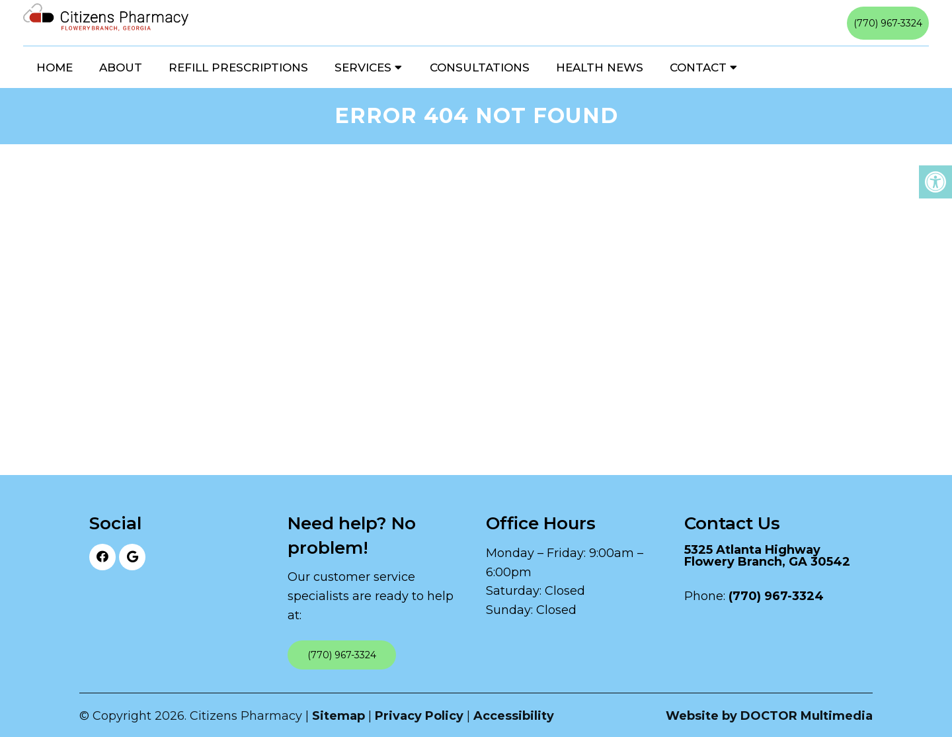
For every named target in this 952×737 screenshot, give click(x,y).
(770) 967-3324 (887, 23)
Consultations (480, 67)
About (120, 67)
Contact (698, 67)
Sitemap (338, 716)
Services (363, 67)
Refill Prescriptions (238, 67)
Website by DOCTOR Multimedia (769, 716)
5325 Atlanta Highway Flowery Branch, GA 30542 (767, 556)
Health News (599, 67)
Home (54, 67)
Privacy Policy (419, 716)
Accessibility (513, 716)
